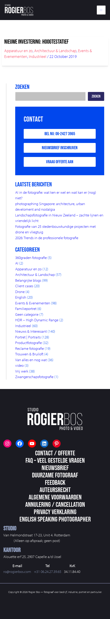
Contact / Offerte (55, 453)
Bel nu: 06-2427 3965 (59, 133)
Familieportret (25, 308)
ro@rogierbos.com (17, 571)
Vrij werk (21, 371)
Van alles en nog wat (31, 359)
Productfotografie (28, 342)
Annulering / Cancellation (55, 505)
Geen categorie (26, 314)
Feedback (55, 483)
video (19, 365)
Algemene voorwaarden (55, 497)
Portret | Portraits (28, 337)
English (20, 297)
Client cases (24, 285)
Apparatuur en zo (18, 50)
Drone (20, 291)
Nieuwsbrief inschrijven (60, 148)
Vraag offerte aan (59, 162)
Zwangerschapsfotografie (34, 376)
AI (16, 263)
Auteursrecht (55, 490)
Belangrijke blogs (28, 280)
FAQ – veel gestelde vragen (55, 461)
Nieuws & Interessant (31, 331)
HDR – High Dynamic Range (36, 320)
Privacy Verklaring (55, 512)
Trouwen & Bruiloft (29, 354)
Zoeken (96, 96)
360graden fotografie (31, 257)
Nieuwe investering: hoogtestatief (36, 42)
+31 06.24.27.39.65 (47, 571)
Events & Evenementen (32, 303)
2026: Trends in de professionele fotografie (46, 237)
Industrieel (37, 56)
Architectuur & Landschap (55, 50)
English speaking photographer (55, 519)
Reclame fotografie (29, 348)
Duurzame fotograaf (55, 475)
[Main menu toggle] (101, 10)
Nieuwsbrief (55, 468)
